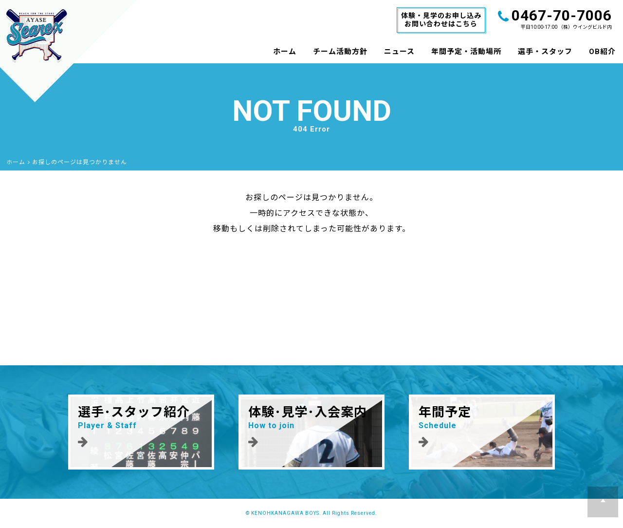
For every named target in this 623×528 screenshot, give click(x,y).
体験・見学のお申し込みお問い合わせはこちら (441, 20)
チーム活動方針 (340, 51)
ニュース (399, 51)
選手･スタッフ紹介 (141, 426)
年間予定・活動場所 (466, 51)
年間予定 (482, 426)
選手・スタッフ (545, 51)
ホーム (284, 51)
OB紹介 (602, 51)
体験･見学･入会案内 (311, 426)
